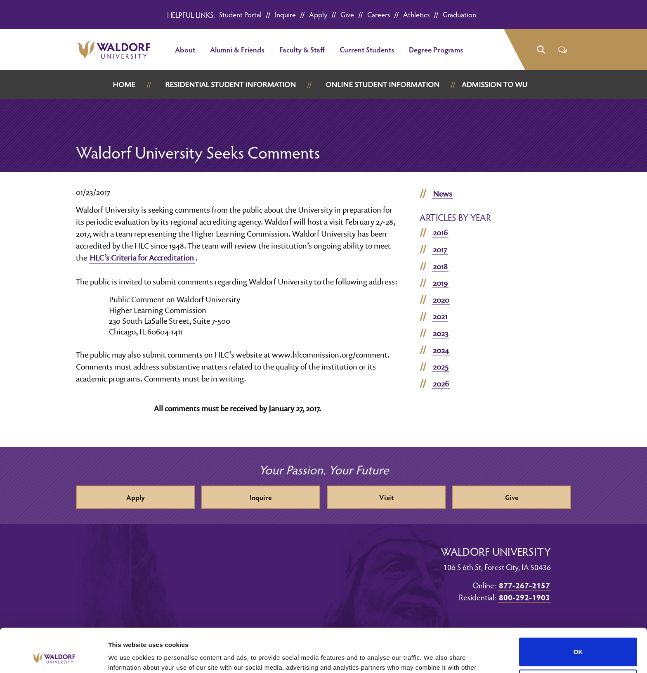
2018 (440, 266)
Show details (127, 656)
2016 (440, 232)
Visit (386, 497)
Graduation (459, 14)
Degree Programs (436, 49)
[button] (540, 50)
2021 (440, 316)
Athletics (416, 14)
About (185, 49)
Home (124, 84)
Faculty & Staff (302, 49)
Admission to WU (494, 84)
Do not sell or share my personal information (578, 640)
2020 (441, 299)
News (442, 193)
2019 (440, 282)
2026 (441, 383)
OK (578, 608)
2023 (440, 333)
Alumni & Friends (237, 49)
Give (347, 14)
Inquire (285, 14)
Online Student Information (382, 84)
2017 (440, 249)
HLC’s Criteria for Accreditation (142, 257)
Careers (378, 14)
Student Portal (240, 14)
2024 (441, 350)
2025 (441, 366)
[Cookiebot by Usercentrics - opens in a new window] (53, 657)
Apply (318, 14)
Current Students (367, 49)
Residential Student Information (230, 84)
